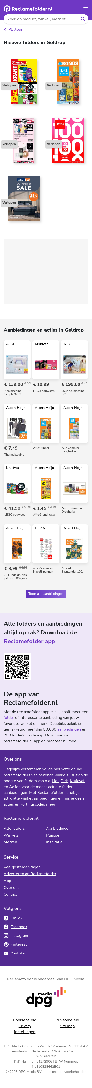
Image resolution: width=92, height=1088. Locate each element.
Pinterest (15, 944)
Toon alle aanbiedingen (46, 593)
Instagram (16, 935)
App (7, 880)
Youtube (14, 953)
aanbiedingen (69, 729)
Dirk (64, 781)
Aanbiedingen (58, 828)
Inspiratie (54, 842)
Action (15, 786)
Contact (10, 894)
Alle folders (14, 828)
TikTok (13, 918)
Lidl (55, 781)
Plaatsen (15, 29)
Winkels (11, 835)
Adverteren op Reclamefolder (30, 874)
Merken (10, 842)
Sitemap (67, 1026)
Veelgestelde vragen (22, 867)
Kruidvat (77, 781)
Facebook (15, 926)
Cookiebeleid (24, 1020)
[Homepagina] (28, 8)
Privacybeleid (67, 1020)
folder (9, 717)
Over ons (12, 887)
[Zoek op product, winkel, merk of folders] (40, 19)
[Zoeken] (82, 19)
